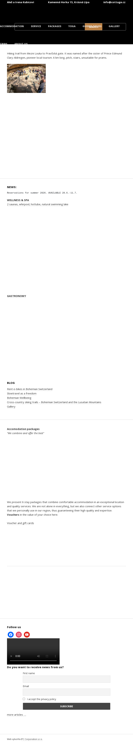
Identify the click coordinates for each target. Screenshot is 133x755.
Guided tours (92, 26)
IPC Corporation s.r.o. (32, 739)
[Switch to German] (72, 12)
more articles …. (16, 714)
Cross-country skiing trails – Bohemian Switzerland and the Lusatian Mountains (54, 402)
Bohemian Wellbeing (19, 397)
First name (29, 673)
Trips (3, 43)
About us (21, 43)
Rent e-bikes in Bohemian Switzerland (29, 389)
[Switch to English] (51, 12)
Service (36, 26)
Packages (54, 26)
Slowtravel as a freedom (21, 393)
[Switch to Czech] (29, 12)
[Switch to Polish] (93, 12)
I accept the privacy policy (39, 699)
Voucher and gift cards (20, 523)
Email (26, 686)
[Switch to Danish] (114, 12)
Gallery (114, 26)
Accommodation (12, 26)
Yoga (72, 26)
